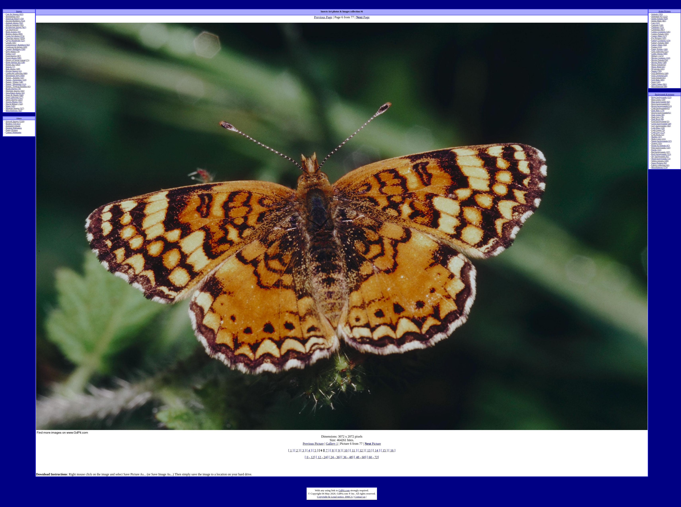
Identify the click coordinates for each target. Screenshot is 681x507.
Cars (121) (655, 23)
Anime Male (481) (658, 21)
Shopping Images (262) (15, 91)
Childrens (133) (657, 27)
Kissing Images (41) (14, 71)
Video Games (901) (659, 84)
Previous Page (323, 17)
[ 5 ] (315, 450)
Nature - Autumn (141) (15, 78)
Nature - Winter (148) (14, 82)
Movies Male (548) (659, 62)
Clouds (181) (11, 43)
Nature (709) (656, 71)
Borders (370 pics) (13, 124)
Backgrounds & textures (664, 94)
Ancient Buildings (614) (15, 21)
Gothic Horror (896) (659, 54)
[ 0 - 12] (310, 457)
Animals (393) (657, 14)
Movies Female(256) (659, 60)
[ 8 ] (333, 450)
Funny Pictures (12, 130)
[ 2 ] (297, 450)
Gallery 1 (332, 443)
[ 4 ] (309, 450)
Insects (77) (10, 67)
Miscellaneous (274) (659, 167)
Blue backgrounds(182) (660, 102)
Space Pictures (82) (659, 163)
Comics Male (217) (659, 36)
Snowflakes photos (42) (15, 93)
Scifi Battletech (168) (659, 73)
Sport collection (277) (14, 97)
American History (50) (15, 19)
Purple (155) (656, 150)
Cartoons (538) (657, 25)
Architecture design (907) (16, 27)
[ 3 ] (303, 450)
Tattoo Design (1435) (14, 99)
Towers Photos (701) (14, 102)
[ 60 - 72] (373, 457)
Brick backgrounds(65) (660, 104)
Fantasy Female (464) (660, 43)
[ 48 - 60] (360, 457)
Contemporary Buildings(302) (18, 45)
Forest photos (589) (13, 58)
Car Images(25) (12, 29)
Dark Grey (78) (657, 117)
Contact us (359, 496)
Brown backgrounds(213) (661, 106)
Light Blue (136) (658, 128)
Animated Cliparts (13, 126)
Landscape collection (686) (16, 73)
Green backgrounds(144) (661, 124)
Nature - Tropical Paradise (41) (18, 86)
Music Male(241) (658, 67)
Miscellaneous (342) (14, 110)
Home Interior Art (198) (15, 62)
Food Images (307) (13, 56)
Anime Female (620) (659, 19)
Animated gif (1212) (659, 16)
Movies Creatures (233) (660, 58)
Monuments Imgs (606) (15, 75)
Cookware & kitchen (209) (16, 47)
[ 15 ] (384, 450)
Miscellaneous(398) (659, 86)
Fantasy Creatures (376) (660, 40)
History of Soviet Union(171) (17, 60)
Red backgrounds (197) (660, 152)
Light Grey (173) (658, 132)
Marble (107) (656, 137)
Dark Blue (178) (657, 110)
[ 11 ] (353, 450)
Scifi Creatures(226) (659, 75)
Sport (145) (655, 82)
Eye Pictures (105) (658, 38)
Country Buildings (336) (15, 49)
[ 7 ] (326, 450)
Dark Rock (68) (657, 119)
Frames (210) (656, 47)
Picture (373, 443)
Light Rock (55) (657, 134)
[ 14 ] (376, 450)
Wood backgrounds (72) (660, 159)
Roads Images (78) (13, 89)
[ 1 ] (291, 450)
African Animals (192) (15, 25)
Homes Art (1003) (13, 64)
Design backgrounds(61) (661, 113)
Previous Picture (313, 443)
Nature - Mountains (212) (16, 84)
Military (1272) (657, 56)
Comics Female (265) (660, 34)
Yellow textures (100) (659, 161)
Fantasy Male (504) (659, 45)
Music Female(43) (658, 64)
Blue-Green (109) (658, 99)
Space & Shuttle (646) (14, 95)
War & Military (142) (14, 104)
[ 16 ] (391, 450)
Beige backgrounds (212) (661, 97)
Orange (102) (656, 143)
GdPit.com (344, 490)
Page (362, 17)
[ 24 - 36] (335, 457)
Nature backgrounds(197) (661, 141)
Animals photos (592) (14, 23)
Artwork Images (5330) (15, 121)
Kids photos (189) (13, 69)
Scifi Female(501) (658, 78)
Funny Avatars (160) (659, 49)
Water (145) (10, 106)
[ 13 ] (368, 450)
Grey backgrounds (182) (661, 126)
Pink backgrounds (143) (660, 148)
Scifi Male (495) (657, 80)
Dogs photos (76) (13, 51)
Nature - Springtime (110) (16, 80)
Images (19, 11)
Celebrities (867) (658, 29)
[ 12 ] (361, 450)
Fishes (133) (11, 54)
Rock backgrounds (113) (661, 154)
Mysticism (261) (657, 69)
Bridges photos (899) (14, 34)
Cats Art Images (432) (14, 14)
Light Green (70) (658, 130)
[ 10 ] (345, 450)
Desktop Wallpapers (14, 128)
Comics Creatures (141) (660, 32)
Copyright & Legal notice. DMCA (335, 496)
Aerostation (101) (13, 16)
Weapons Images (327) (15, 108)
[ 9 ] (339, 450)
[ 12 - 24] (322, 457)
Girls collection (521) (659, 51)
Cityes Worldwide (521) (15, 40)
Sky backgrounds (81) (660, 156)
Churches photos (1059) (15, 38)
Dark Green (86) (657, 115)
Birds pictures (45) (13, 32)
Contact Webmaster (13, 132)
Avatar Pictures (665, 11)
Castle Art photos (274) (15, 36)
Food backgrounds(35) (660, 121)
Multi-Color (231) (658, 139)
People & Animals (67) (660, 145)
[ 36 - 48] (347, 457)
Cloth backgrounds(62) (660, 108)
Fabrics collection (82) (660, 165)
